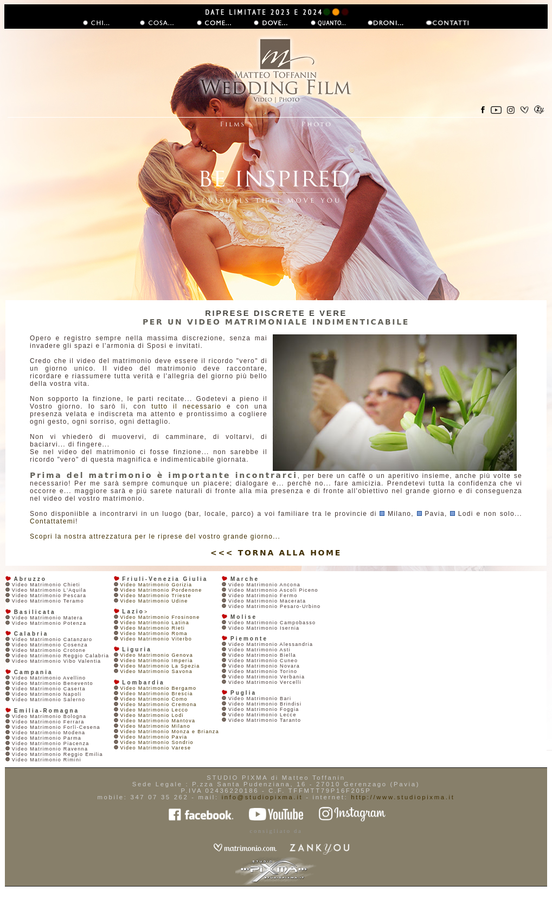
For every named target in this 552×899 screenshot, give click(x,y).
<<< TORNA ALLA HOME (276, 552)
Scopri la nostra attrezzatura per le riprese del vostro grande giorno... (155, 536)
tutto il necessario (186, 406)
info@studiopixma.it (262, 797)
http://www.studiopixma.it (402, 797)
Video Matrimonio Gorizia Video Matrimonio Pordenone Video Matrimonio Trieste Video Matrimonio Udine (158, 593)
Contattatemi (52, 521)
